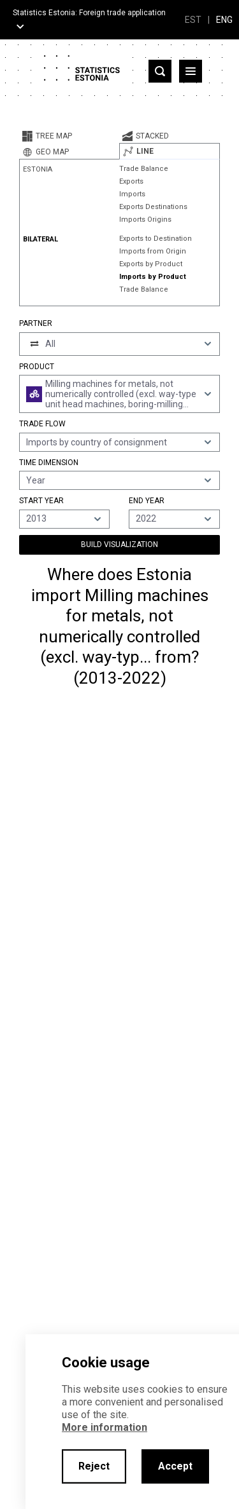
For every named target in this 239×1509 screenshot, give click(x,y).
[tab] (69, 136)
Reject (94, 1466)
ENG (224, 20)
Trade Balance (143, 169)
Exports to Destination (155, 238)
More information (104, 1427)
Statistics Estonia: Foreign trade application (89, 12)
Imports (132, 194)
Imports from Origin (152, 251)
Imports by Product (152, 277)
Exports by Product (150, 264)
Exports (131, 181)
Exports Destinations (153, 207)
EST (193, 20)
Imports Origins (145, 219)
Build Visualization (119, 544)
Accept (175, 1466)
